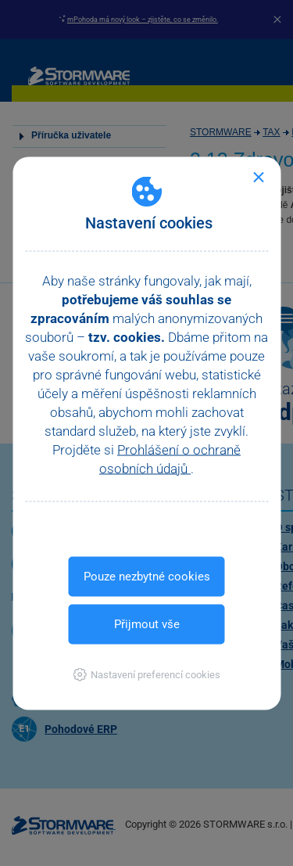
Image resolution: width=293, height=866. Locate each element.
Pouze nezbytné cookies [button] (147, 576)
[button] (146, 674)
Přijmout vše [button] (147, 623)
